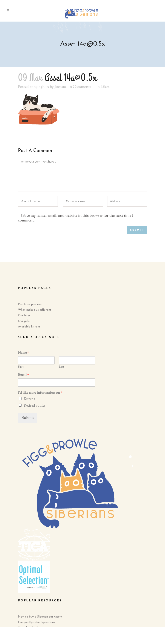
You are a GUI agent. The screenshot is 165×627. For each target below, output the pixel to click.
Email (23, 375)
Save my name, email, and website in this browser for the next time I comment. (75, 218)
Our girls (23, 321)
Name (23, 353)
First (20, 367)
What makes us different (34, 310)
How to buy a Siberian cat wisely (40, 616)
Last (61, 367)
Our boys (24, 315)
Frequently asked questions (36, 622)
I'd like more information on (40, 393)
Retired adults (35, 405)
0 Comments (80, 87)
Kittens (29, 399)
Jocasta (60, 87)
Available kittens (29, 326)
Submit (27, 418)
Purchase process (29, 304)
